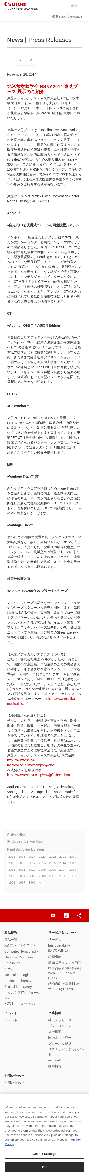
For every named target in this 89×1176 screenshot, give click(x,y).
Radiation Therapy (17, 981)
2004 (22, 876)
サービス (54, 939)
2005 (11, 876)
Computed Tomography (21, 951)
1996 (32, 882)
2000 (62, 876)
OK (44, 1167)
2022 (52, 856)
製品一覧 (11, 939)
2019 (11, 863)
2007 (62, 869)
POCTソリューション (20, 1003)
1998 (11, 882)
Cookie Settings (44, 1154)
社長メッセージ (59, 1020)
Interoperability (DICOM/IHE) (59, 948)
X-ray (8, 969)
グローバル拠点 (59, 1043)
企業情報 (54, 1013)
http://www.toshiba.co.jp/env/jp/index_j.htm (38, 775)
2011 (22, 869)
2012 (11, 869)
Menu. (78, 6)
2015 (52, 863)
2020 (72, 856)
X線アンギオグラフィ (20, 945)
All (40, 882)
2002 (42, 876)
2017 (32, 863)
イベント (11, 1013)
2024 (32, 856)
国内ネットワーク (61, 1038)
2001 (52, 876)
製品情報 (11, 932)
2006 (72, 869)
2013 (72, 863)
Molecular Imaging (17, 975)
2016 (42, 863)
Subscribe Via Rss (25, 841)
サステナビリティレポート (66, 1052)
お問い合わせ (14, 1076)
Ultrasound (12, 963)
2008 (52, 869)
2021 (62, 856)
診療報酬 (54, 956)
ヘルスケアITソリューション (22, 995)
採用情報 (54, 1066)
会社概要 (54, 1032)
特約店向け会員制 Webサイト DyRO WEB (65, 986)
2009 (42, 869)
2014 (62, 863)
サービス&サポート (62, 932)
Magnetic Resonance (20, 957)
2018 (22, 863)
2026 (11, 856)
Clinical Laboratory (18, 987)
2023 (42, 856)
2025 (22, 856)
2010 (32, 869)
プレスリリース (59, 1026)
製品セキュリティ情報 (64, 962)
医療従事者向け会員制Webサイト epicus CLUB (64, 973)
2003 (32, 876)
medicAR (55, 1060)
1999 (72, 876)
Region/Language (67, 16)
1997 (22, 882)
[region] (44, 1135)
